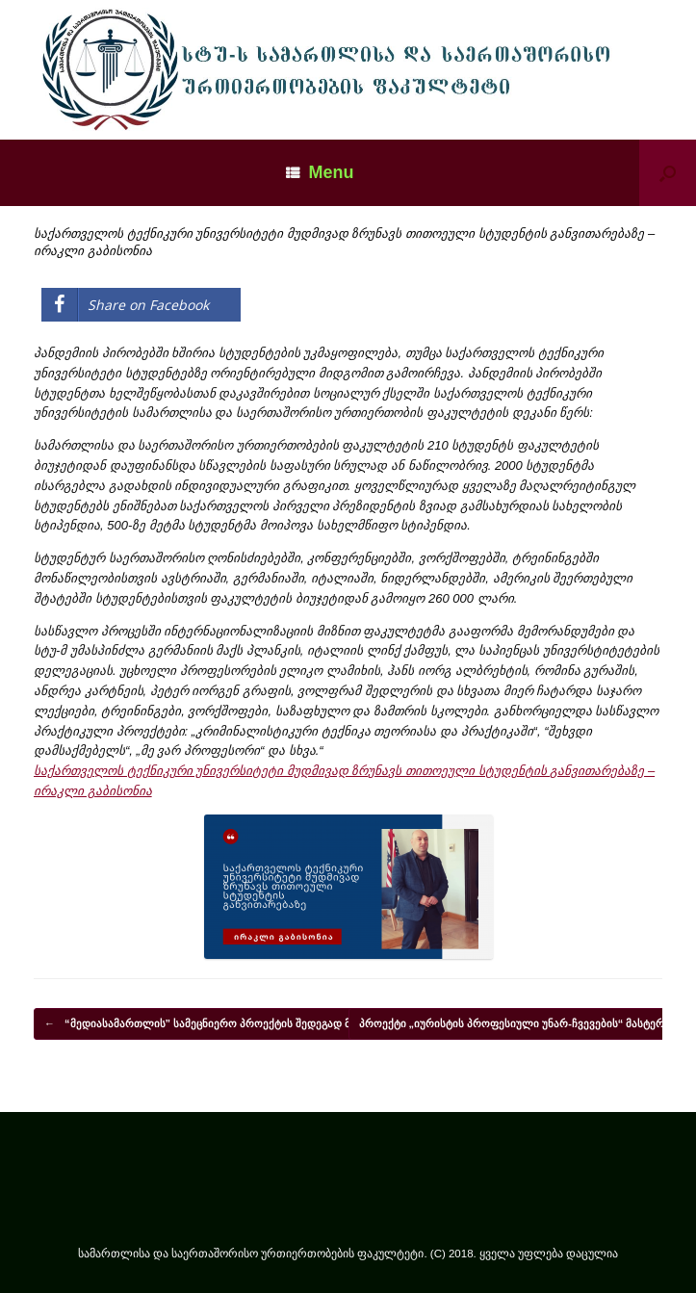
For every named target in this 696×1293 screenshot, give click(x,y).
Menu (320, 172)
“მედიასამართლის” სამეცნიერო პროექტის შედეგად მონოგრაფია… (234, 1024)
